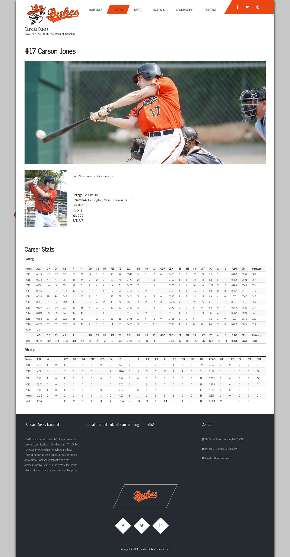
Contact (210, 9)
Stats (137, 9)
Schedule (95, 9)
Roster (118, 9)
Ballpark (159, 9)
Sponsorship (184, 9)
